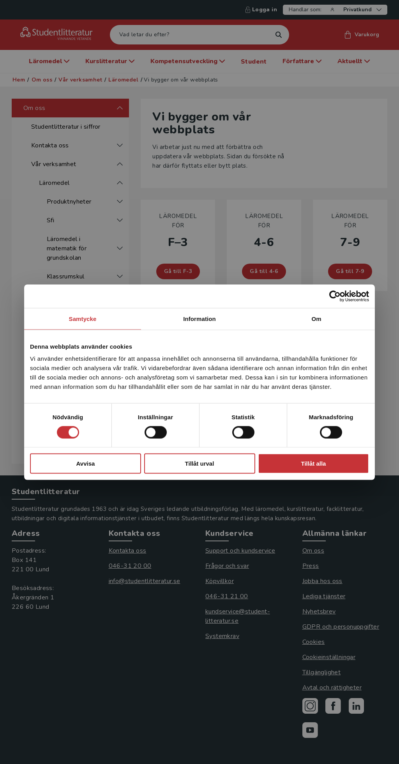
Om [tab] (316, 318)
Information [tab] (199, 318)
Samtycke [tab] (83, 318)
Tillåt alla (313, 463)
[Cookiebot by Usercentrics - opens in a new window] (335, 296)
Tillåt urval (199, 463)
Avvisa (85, 463)
